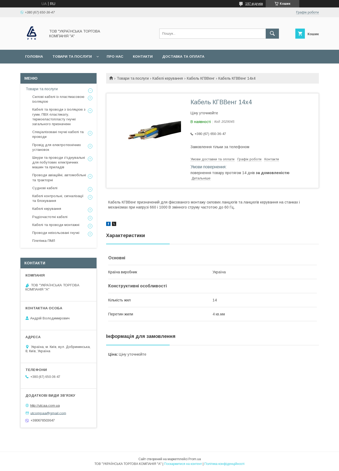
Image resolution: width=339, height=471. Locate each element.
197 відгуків (254, 4)
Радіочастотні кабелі (49, 217)
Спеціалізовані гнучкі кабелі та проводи (58, 134)
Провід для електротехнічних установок (56, 147)
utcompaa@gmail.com (48, 413)
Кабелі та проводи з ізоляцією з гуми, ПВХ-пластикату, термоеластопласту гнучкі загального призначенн (58, 116)
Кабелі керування (167, 78)
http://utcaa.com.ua (45, 405)
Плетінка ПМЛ (43, 241)
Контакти (143, 56)
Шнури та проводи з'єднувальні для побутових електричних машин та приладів (58, 162)
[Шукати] (272, 34)
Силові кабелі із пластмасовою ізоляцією (58, 99)
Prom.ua (194, 459)
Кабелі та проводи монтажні (55, 225)
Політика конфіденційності (224, 464)
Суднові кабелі (44, 188)
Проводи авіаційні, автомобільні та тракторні (59, 177)
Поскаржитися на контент (183, 464)
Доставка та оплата (183, 56)
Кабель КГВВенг (201, 78)
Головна (34, 56)
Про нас (115, 56)
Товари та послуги (72, 56)
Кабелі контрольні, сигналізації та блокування (58, 198)
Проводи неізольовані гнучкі (55, 233)
